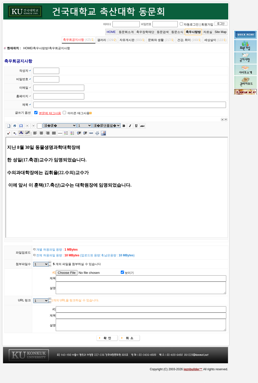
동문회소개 (126, 32)
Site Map (220, 32)
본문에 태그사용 (50, 113)
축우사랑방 (193, 32)
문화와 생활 (156, 40)
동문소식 (177, 32)
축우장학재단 (145, 32)
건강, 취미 (184, 40)
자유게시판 (127, 40)
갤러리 (101, 40)
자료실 (207, 32)
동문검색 (163, 32)
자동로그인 (191, 24)
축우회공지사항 (73, 39)
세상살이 (210, 40)
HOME (111, 32)
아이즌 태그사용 (78, 113)
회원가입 (207, 24)
